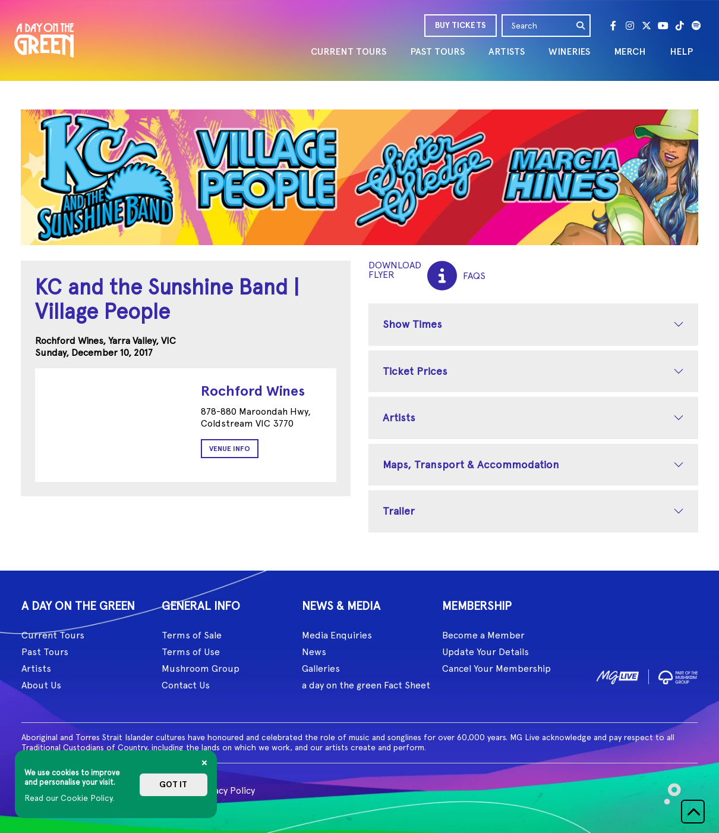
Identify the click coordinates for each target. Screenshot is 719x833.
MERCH (630, 51)
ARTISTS (506, 51)
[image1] (618, 675)
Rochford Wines (253, 390)
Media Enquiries (337, 635)
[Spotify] (696, 25)
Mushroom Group (200, 668)
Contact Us (186, 685)
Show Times (412, 324)
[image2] (678, 675)
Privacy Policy (226, 790)
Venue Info (229, 448)
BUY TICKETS (460, 25)
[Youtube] (663, 25)
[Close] (204, 763)
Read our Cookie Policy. (69, 798)
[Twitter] (646, 25)
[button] (693, 811)
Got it (173, 784)
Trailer (399, 511)
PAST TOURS (437, 51)
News (314, 651)
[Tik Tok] (679, 25)
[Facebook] (613, 25)
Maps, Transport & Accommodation (471, 464)
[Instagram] (630, 25)
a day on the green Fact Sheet (366, 685)
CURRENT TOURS (348, 51)
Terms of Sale (192, 635)
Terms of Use (191, 651)
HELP (681, 51)
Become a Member (483, 635)
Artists (399, 417)
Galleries (321, 668)
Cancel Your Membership (496, 668)
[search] (581, 25)
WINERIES (569, 51)
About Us (41, 685)
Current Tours (52, 635)
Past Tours (44, 651)
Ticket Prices (415, 371)
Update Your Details (485, 651)
